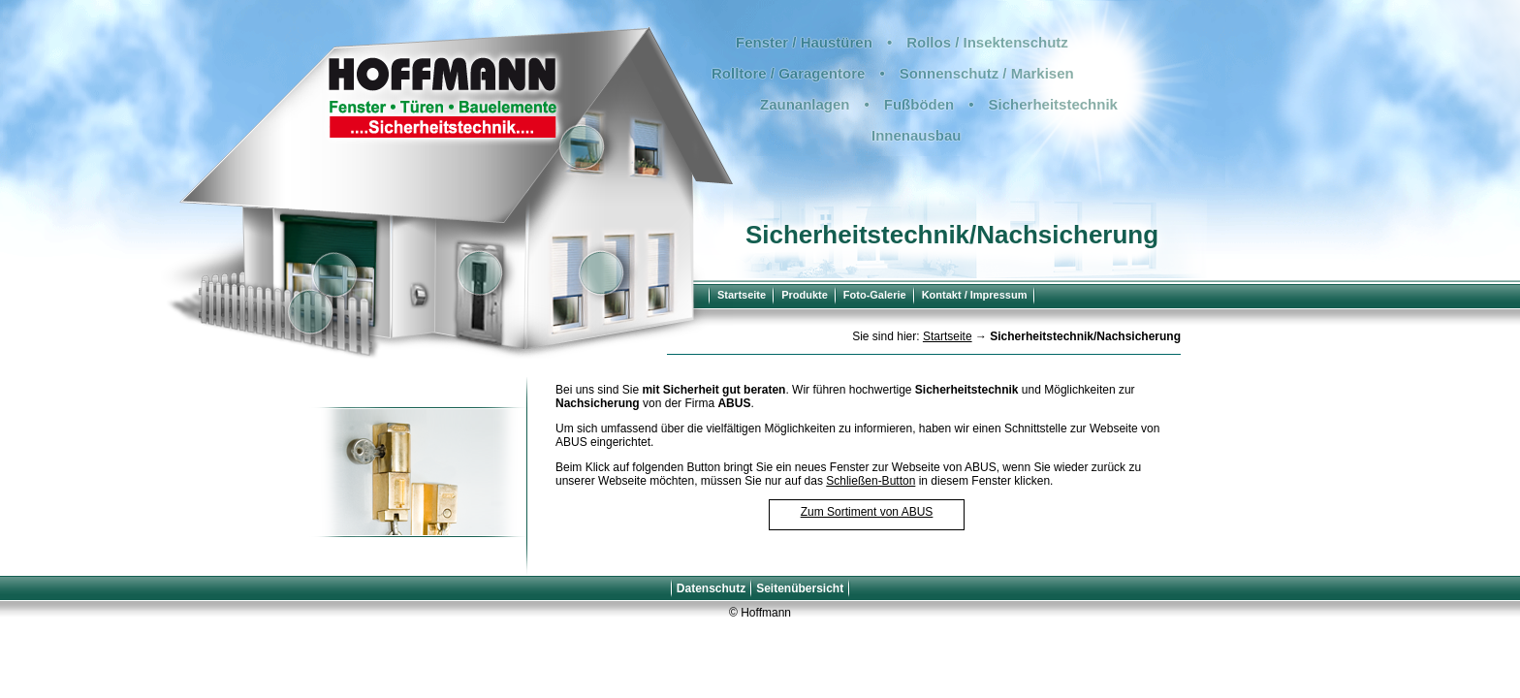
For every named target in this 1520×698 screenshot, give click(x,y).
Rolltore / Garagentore (788, 73)
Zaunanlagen (805, 104)
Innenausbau (916, 135)
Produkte (804, 295)
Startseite (741, 295)
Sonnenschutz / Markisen (987, 73)
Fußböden (919, 104)
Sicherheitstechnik (1053, 104)
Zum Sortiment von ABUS (867, 512)
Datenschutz (711, 588)
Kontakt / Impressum (975, 295)
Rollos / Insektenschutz (987, 42)
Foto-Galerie (874, 295)
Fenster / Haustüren (804, 42)
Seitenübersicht (799, 588)
